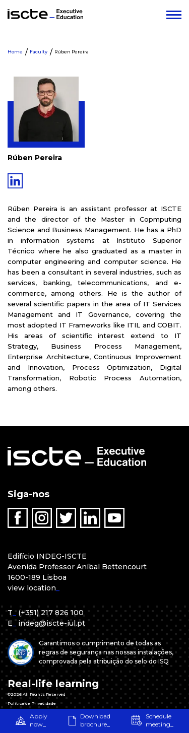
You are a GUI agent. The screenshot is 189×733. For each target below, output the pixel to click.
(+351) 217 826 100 (51, 612)
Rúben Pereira (71, 51)
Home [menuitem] (15, 51)
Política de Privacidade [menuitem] (32, 703)
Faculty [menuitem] (38, 51)
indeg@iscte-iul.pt (51, 623)
